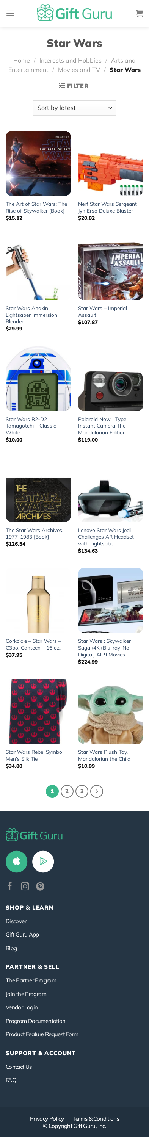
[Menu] (10, 13)
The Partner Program (31, 980)
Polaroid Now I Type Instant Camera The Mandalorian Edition (102, 425)
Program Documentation (36, 1020)
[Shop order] (74, 108)
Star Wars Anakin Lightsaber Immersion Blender (31, 314)
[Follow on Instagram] (25, 887)
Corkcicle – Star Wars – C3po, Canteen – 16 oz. (33, 644)
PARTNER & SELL (33, 966)
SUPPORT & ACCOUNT (41, 1053)
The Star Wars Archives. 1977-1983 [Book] (34, 533)
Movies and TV (79, 70)
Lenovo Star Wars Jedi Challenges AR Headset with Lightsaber (106, 537)
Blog (11, 948)
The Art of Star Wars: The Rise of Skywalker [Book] (36, 207)
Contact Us (19, 1066)
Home (21, 60)
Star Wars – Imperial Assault (102, 311)
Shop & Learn (29, 907)
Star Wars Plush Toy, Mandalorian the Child (104, 755)
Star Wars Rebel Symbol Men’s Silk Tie (34, 755)
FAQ (11, 1080)
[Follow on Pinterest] (40, 887)
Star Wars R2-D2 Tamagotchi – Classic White (31, 425)
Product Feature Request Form (42, 1034)
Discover (16, 921)
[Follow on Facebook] (10, 887)
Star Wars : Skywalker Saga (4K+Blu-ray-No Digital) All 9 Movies (104, 647)
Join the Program (26, 994)
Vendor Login (22, 1007)
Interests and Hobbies (70, 60)
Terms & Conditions (95, 1118)
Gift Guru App (22, 934)
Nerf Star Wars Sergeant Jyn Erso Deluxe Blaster (107, 207)
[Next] (96, 791)
